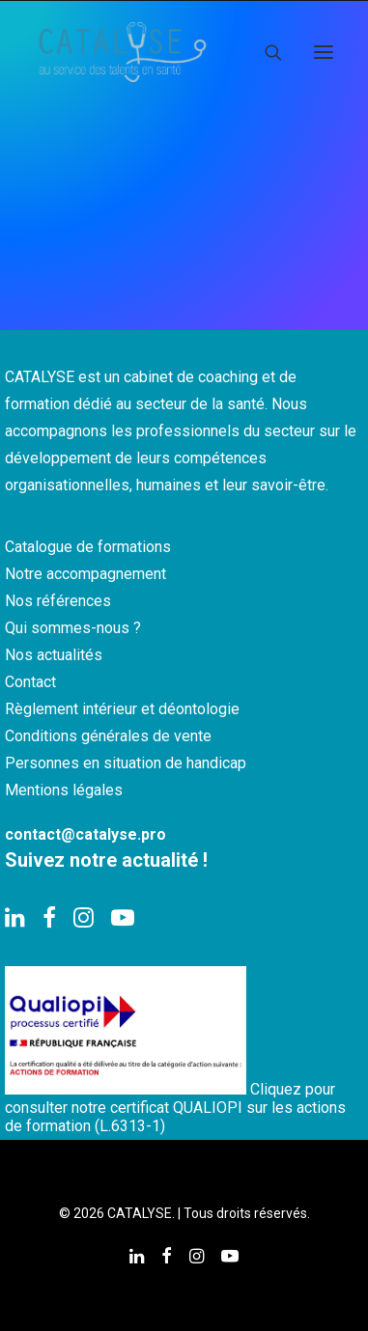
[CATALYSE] (123, 52)
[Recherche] (264, 52)
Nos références (58, 601)
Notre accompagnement (85, 574)
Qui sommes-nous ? (73, 628)
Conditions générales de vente (108, 736)
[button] (323, 52)
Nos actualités (53, 655)
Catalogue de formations (88, 547)
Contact (30, 682)
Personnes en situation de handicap (125, 763)
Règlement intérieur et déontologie (122, 709)
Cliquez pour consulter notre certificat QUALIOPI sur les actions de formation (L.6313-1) (175, 1107)
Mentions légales (64, 790)
